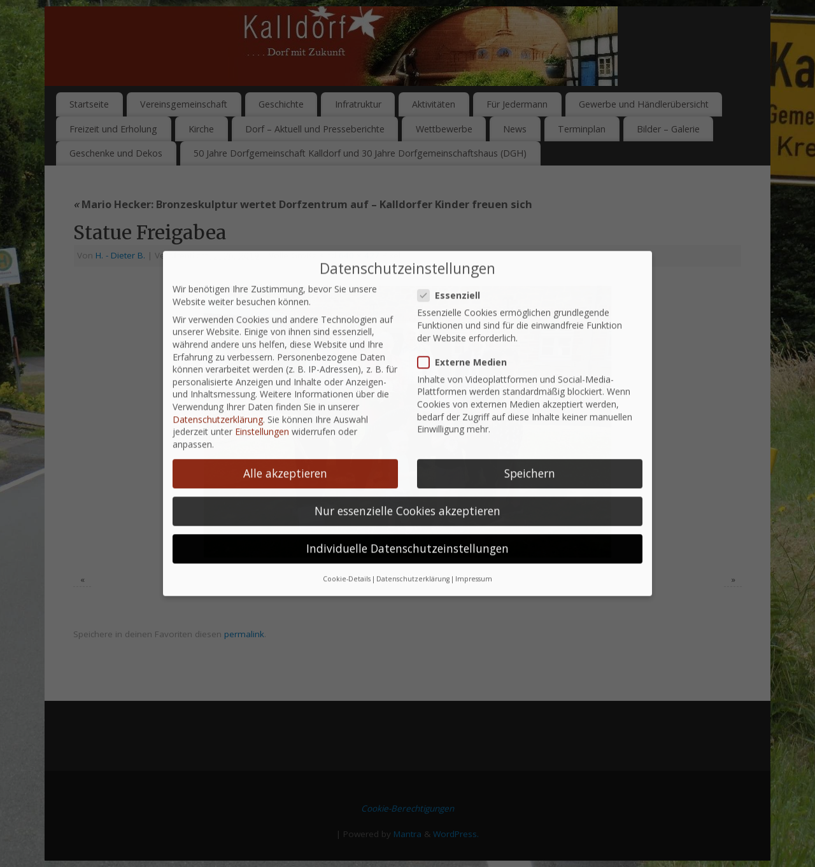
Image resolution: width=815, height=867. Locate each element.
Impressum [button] (473, 549)
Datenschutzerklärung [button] (413, 549)
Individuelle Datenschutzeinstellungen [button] (407, 518)
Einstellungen (262, 402)
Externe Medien (467, 332)
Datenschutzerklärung (218, 389)
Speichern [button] (529, 443)
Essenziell (454, 266)
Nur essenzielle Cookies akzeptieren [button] (407, 481)
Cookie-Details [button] (347, 549)
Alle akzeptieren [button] (285, 443)
